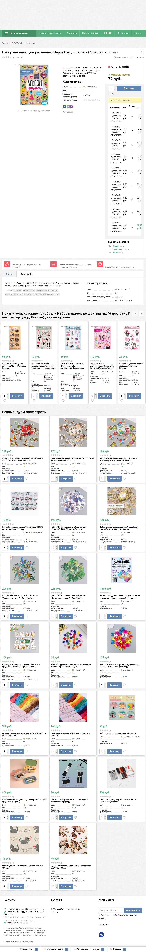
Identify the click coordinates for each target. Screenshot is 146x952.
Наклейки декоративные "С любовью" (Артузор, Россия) (131, 366)
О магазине (123, 33)
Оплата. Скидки (90, 33)
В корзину (129, 88)
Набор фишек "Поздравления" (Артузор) (117, 733)
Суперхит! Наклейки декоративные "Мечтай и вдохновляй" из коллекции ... (43, 367)
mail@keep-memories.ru (17, 923)
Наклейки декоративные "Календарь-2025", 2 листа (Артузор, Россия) (22, 528)
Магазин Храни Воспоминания (66, 909)
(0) (8, 361)
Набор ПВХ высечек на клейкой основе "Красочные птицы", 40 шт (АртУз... (20, 597)
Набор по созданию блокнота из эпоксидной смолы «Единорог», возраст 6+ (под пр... (119, 597)
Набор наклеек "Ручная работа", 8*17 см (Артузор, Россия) (14, 366)
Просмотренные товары (89, 949)
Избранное (29, 949)
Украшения (31, 43)
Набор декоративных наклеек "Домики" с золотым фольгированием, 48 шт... (118, 459)
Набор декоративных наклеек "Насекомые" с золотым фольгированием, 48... (22, 459)
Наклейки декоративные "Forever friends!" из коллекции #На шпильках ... (72, 367)
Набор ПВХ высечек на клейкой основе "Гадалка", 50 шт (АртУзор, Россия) (68, 528)
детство (70, 112)
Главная (5, 43)
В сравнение (137, 57)
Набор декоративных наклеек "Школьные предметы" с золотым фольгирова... (21, 666)
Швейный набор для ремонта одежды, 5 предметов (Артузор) (69, 801)
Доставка (72, 33)
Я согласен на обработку (117, 916)
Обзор (9, 274)
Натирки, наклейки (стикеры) (47, 291)
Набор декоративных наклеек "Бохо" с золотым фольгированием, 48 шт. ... (73, 459)
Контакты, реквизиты (50, 33)
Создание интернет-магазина (14, 941)
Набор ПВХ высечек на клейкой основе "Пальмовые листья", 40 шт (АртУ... (68, 597)
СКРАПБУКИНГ (17, 43)
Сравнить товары (56, 949)
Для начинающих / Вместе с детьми (18, 294)
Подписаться (133, 910)
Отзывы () (26, 274)
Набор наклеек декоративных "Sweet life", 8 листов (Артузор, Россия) (102, 366)
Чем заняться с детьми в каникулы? (46, 294)
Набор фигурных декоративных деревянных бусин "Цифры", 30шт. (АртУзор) (119, 666)
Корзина (118, 949)
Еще (136, 33)
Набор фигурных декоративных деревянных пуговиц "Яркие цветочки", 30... (71, 666)
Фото (55, 912)
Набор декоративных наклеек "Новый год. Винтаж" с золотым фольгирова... (118, 528)
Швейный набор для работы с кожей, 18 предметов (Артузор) (117, 801)
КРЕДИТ (108, 33)
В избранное (120, 57)
